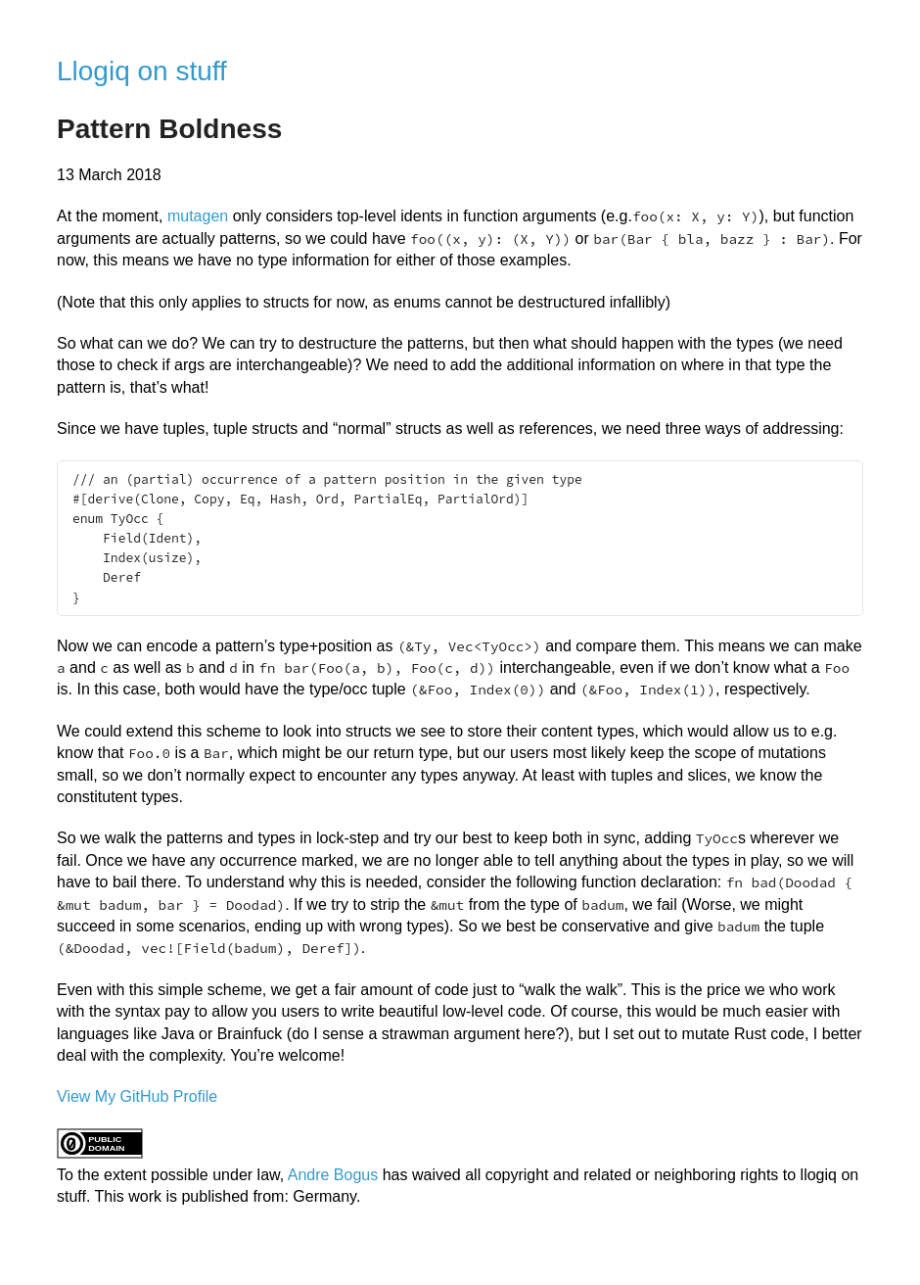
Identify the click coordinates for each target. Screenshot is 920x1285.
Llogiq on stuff (142, 71)
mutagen (197, 216)
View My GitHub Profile (137, 1096)
